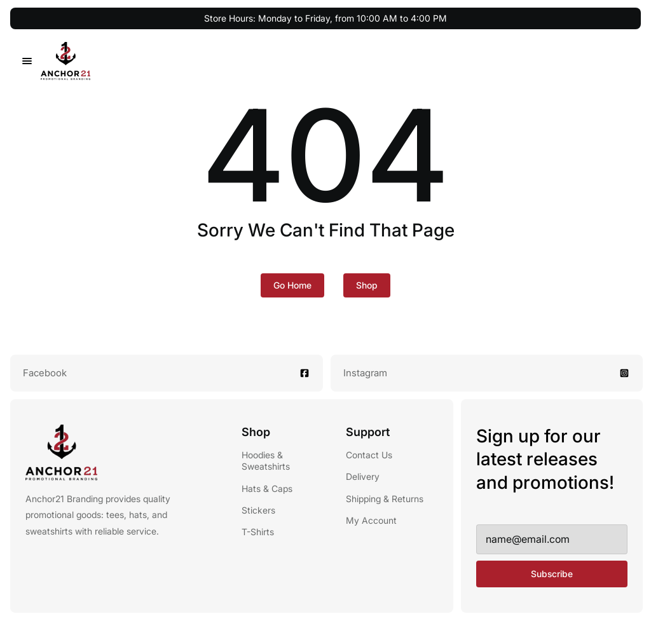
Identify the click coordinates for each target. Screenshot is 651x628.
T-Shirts (258, 531)
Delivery (363, 476)
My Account (371, 520)
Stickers (258, 510)
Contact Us (369, 454)
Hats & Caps (267, 488)
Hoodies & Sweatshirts (266, 460)
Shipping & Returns (384, 498)
